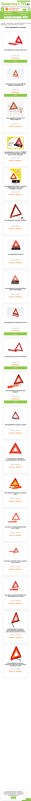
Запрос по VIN (7, 14)
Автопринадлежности (20, 23)
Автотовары (7, 12)
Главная (3, 23)
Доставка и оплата (23, 12)
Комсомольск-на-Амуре (23, 1)
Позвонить (26, 799)
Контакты (23, 14)
